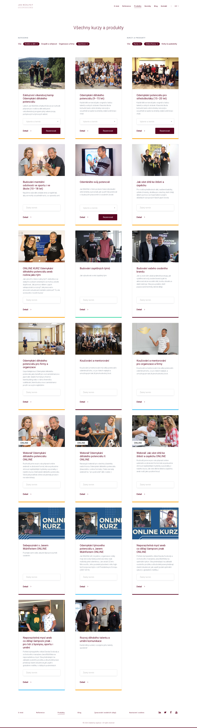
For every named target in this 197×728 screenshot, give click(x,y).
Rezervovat (51, 131)
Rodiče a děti (31, 44)
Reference (126, 6)
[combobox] (41, 121)
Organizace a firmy (66, 44)
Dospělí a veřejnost (49, 44)
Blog (156, 6)
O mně (116, 6)
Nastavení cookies (136, 713)
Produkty (137, 6)
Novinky (148, 6)
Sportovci (83, 44)
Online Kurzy (152, 44)
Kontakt (164, 6)
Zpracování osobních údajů (105, 713)
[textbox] (41, 121)
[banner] (25, 6)
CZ (176, 6)
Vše (19, 44)
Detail (27, 131)
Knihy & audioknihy (169, 44)
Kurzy (137, 44)
